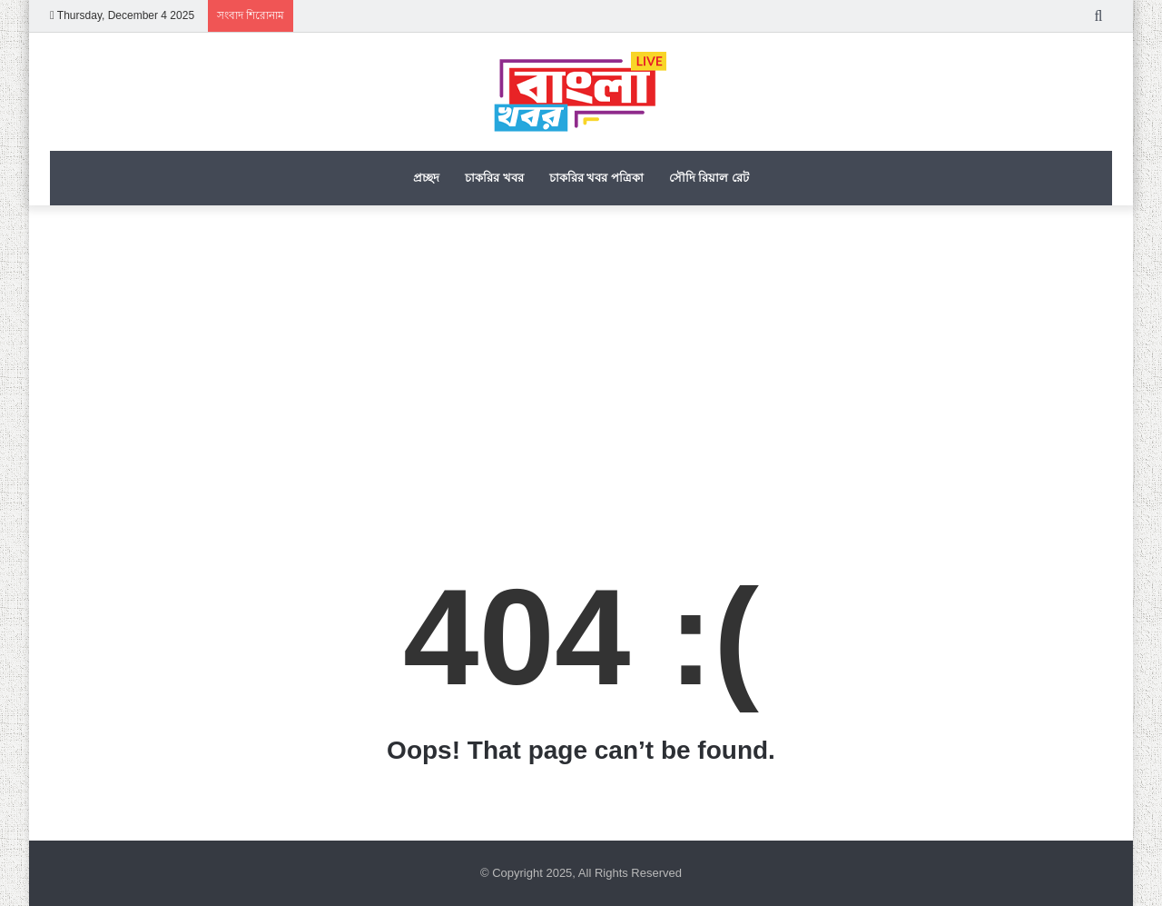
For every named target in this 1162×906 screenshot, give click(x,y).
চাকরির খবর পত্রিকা (596, 177)
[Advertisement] (581, 360)
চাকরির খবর (494, 177)
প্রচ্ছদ (426, 177)
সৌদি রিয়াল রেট (709, 177)
